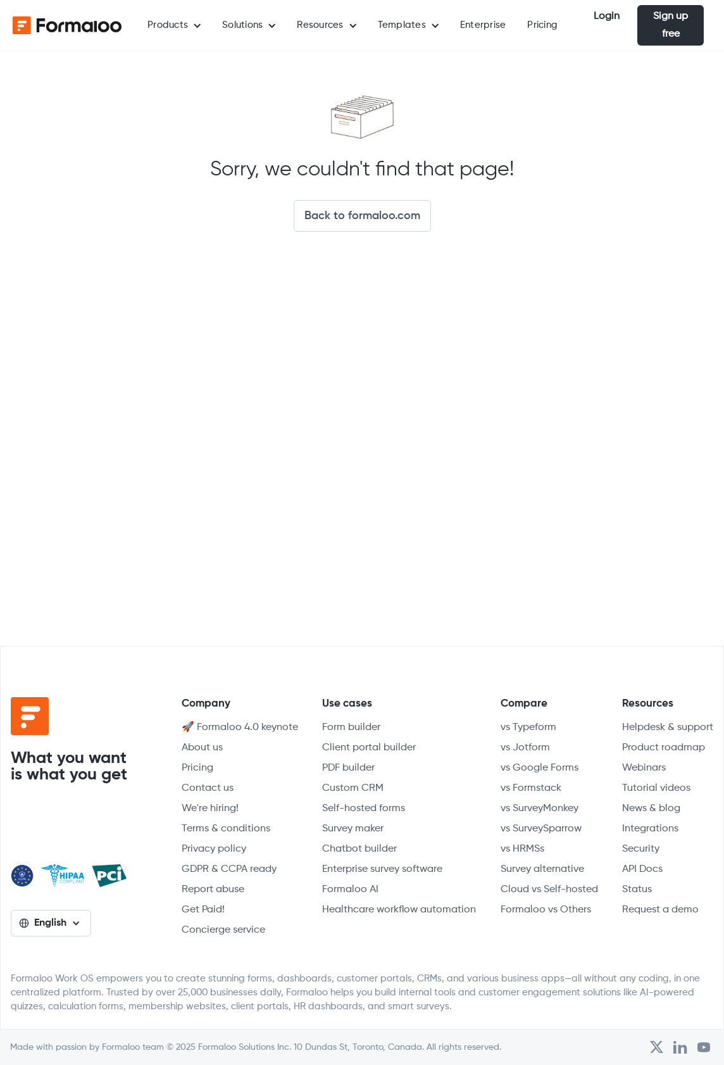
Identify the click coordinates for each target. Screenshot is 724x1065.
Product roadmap (663, 748)
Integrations (650, 829)
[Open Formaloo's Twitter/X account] (656, 1047)
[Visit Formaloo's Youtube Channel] (704, 1047)
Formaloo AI (350, 890)
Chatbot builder (359, 849)
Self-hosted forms (363, 808)
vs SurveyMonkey (539, 808)
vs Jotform (525, 748)
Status (637, 890)
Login (607, 16)
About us (202, 748)
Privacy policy (214, 849)
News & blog (651, 808)
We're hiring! (210, 808)
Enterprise (483, 25)
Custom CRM (353, 788)
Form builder (351, 727)
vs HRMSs (522, 849)
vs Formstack (531, 788)
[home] (63, 25)
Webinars (644, 768)
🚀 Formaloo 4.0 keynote (240, 727)
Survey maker (353, 829)
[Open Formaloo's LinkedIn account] (680, 1047)
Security (640, 849)
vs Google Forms (539, 768)
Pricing (542, 25)
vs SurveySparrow (541, 829)
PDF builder (348, 768)
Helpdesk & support (667, 727)
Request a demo (660, 910)
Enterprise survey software (382, 869)
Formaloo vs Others (546, 910)
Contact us (208, 788)
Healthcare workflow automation (399, 910)
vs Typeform (528, 727)
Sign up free (670, 25)
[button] (174, 25)
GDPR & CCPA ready (229, 869)
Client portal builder (369, 748)
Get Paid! (203, 910)
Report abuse (213, 890)
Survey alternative (542, 869)
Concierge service (223, 930)
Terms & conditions (226, 829)
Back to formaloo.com (362, 216)
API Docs (642, 869)
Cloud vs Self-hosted (549, 890)
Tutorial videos (656, 788)
